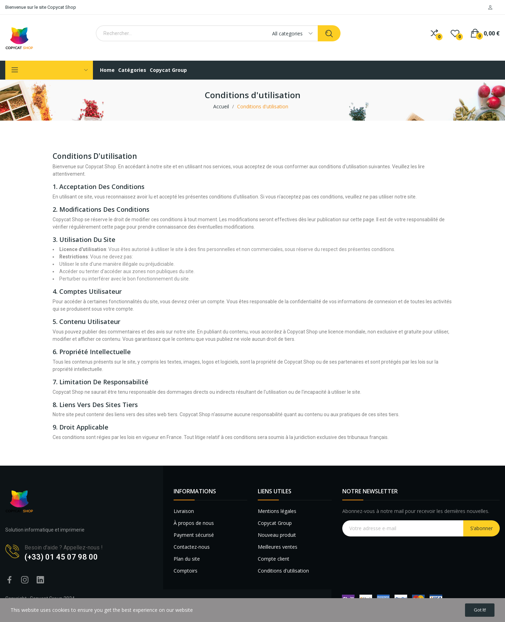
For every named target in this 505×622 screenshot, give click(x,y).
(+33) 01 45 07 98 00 (61, 557)
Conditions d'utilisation (283, 570)
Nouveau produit (277, 535)
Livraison (184, 511)
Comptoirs (185, 570)
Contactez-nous (192, 546)
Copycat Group (275, 523)
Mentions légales (277, 511)
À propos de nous (194, 523)
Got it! (476, 609)
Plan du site (187, 558)
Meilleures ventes (277, 546)
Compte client (273, 558)
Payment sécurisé (194, 535)
